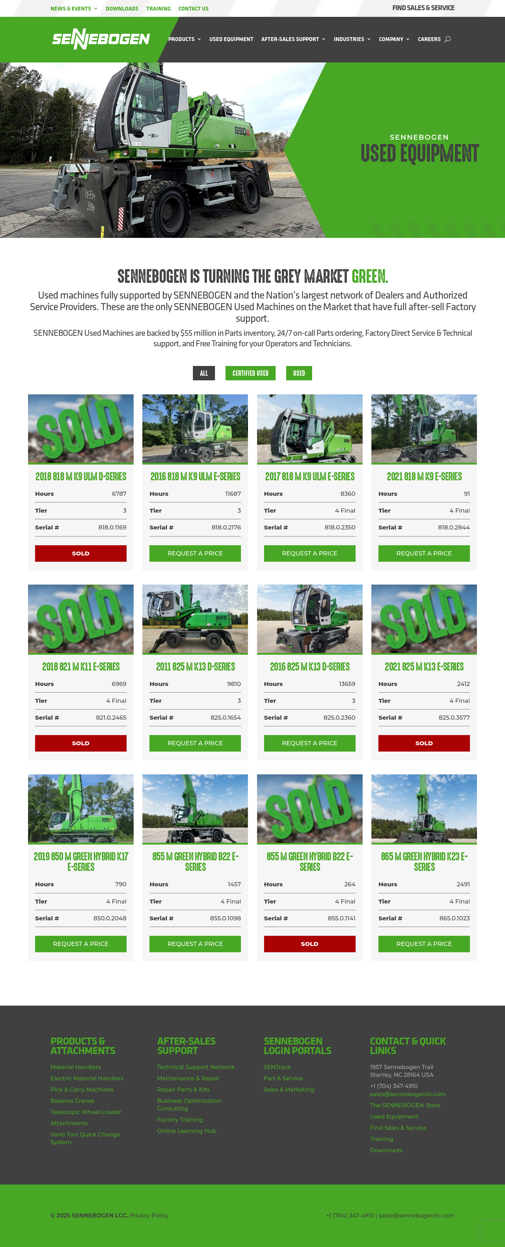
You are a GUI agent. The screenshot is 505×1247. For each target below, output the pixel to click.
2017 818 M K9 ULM (309, 477)
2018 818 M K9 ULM (80, 477)
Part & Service (283, 1078)
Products (181, 39)
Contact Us (194, 8)
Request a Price (195, 553)
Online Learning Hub (187, 1131)
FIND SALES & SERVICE (423, 7)
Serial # (47, 527)
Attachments (69, 1123)
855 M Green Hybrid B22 (195, 862)
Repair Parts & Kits (183, 1089)
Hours (44, 493)
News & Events (70, 8)
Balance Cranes (72, 1101)
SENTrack (277, 1067)
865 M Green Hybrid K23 (424, 862)
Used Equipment (231, 39)
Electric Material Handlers (87, 1078)
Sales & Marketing (289, 1089)
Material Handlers (75, 1067)
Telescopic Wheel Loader (85, 1112)
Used (299, 373)
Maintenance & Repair (188, 1078)
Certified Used (251, 373)
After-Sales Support (290, 39)
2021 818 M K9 (424, 477)
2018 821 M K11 (81, 667)
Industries (349, 39)
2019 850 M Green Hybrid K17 (81, 862)
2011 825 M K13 (195, 667)
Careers (429, 39)
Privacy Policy (148, 1215)
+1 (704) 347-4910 (350, 1215)
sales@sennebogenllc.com (408, 1094)
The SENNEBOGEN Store (405, 1105)
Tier (41, 510)
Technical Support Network (196, 1067)
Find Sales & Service (398, 1128)
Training (158, 8)
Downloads (122, 8)
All (204, 373)
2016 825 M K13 (310, 667)
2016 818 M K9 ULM (195, 477)
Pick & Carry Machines (82, 1089)
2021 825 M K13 (424, 667)
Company (391, 39)
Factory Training (180, 1119)
